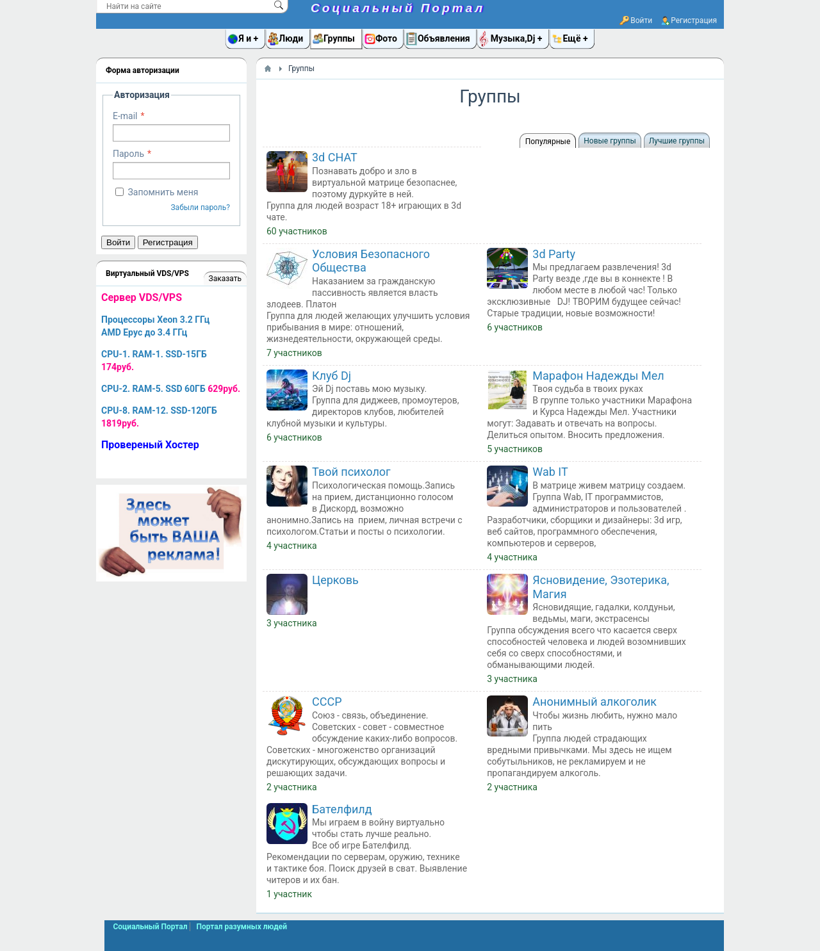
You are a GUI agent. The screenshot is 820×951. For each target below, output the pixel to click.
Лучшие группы (677, 140)
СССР (327, 701)
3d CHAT (334, 157)
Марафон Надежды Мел (598, 375)
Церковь (335, 580)
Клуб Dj (331, 375)
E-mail (125, 116)
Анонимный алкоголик (594, 701)
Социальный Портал (398, 8)
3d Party (553, 254)
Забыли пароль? (200, 207)
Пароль (128, 154)
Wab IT (550, 471)
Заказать (225, 278)
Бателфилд (342, 809)
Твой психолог (351, 471)
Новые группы (610, 140)
